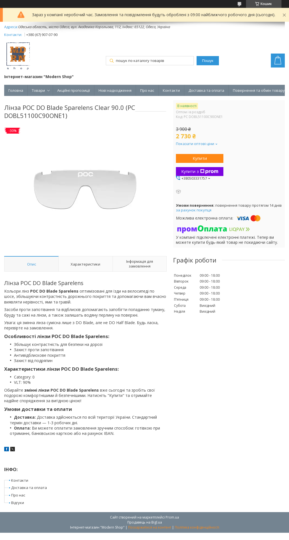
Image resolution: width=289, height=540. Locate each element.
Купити (200, 158)
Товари (38, 90)
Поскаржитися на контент (149, 527)
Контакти (171, 90)
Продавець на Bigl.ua (144, 522)
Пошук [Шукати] (207, 61)
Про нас (147, 90)
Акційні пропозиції (73, 90)
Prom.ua (172, 517)
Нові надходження (115, 90)
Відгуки (17, 502)
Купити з (199, 171)
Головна (15, 90)
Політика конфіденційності (197, 527)
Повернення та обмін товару (259, 90)
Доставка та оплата (206, 90)
